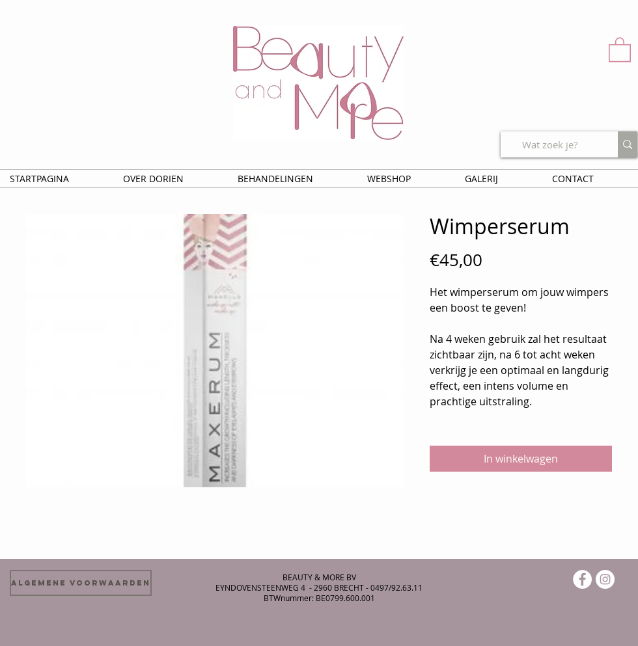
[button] (620, 49)
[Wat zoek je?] (549, 144)
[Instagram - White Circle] (605, 579)
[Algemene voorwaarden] (81, 583)
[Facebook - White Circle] (582, 579)
